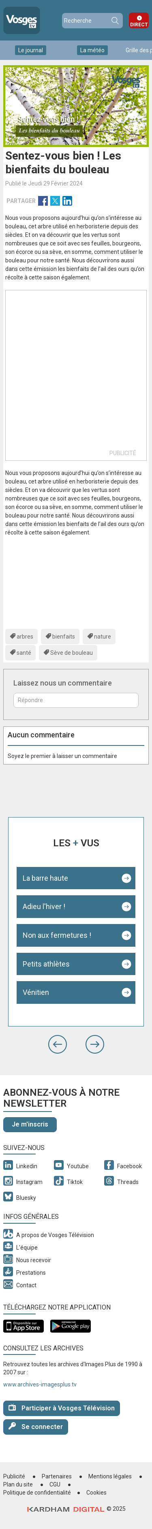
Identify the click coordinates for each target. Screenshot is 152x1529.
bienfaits (63, 636)
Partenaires (57, 1476)
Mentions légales (110, 1476)
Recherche (114, 20)
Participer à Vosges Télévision (62, 1407)
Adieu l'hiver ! (44, 906)
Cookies (96, 1492)
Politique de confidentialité (37, 1492)
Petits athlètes (46, 964)
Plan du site (18, 1484)
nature (102, 636)
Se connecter (36, 1426)
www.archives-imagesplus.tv (40, 1384)
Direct (139, 25)
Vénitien (36, 992)
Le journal (30, 50)
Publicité (14, 1476)
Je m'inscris (30, 1124)
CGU (54, 1484)
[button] (57, 1044)
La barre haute (45, 878)
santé (24, 653)
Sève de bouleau (71, 653)
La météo (92, 50)
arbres (25, 636)
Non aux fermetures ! (57, 935)
